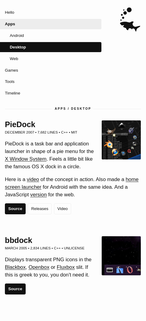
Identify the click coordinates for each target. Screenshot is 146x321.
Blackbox (15, 267)
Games (11, 70)
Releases (39, 208)
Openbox (38, 267)
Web (14, 58)
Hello (9, 12)
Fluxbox (66, 267)
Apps (10, 24)
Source (15, 208)
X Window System (25, 159)
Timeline (12, 93)
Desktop (18, 47)
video (33, 179)
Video (62, 208)
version (38, 195)
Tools (9, 81)
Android (17, 35)
